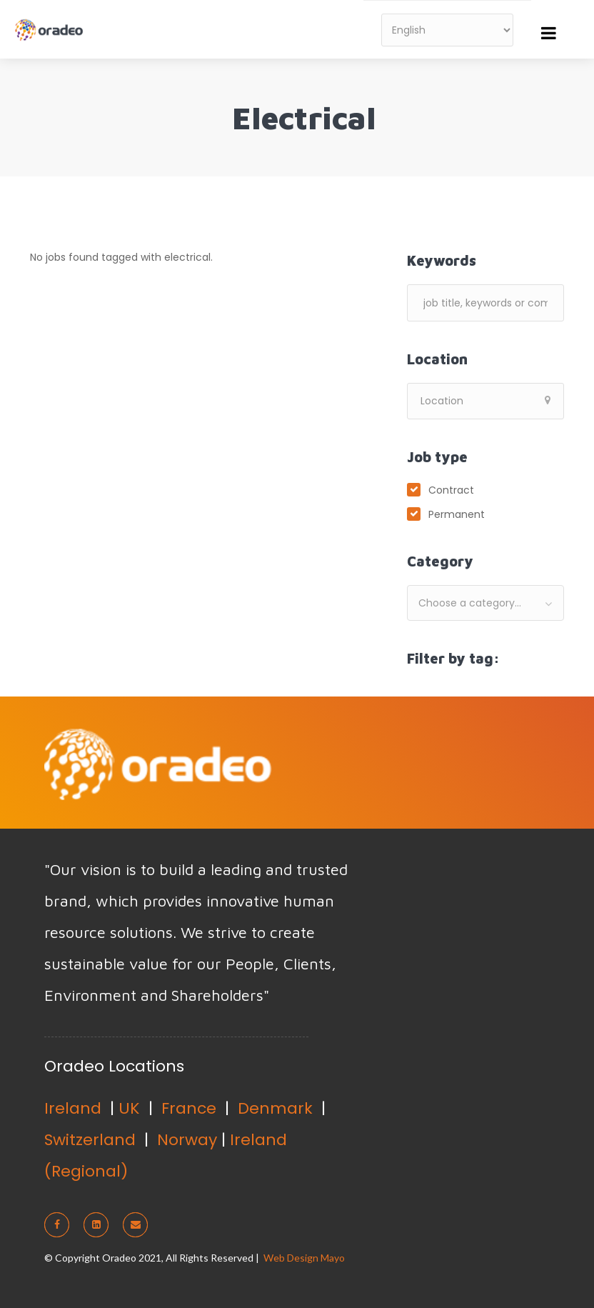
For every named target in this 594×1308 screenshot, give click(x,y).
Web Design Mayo (304, 1258)
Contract (451, 490)
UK (129, 1108)
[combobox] (485, 603)
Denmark (275, 1108)
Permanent (456, 514)
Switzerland (90, 1140)
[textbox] (485, 603)
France (188, 1108)
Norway (187, 1140)
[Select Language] (447, 30)
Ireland (72, 1108)
